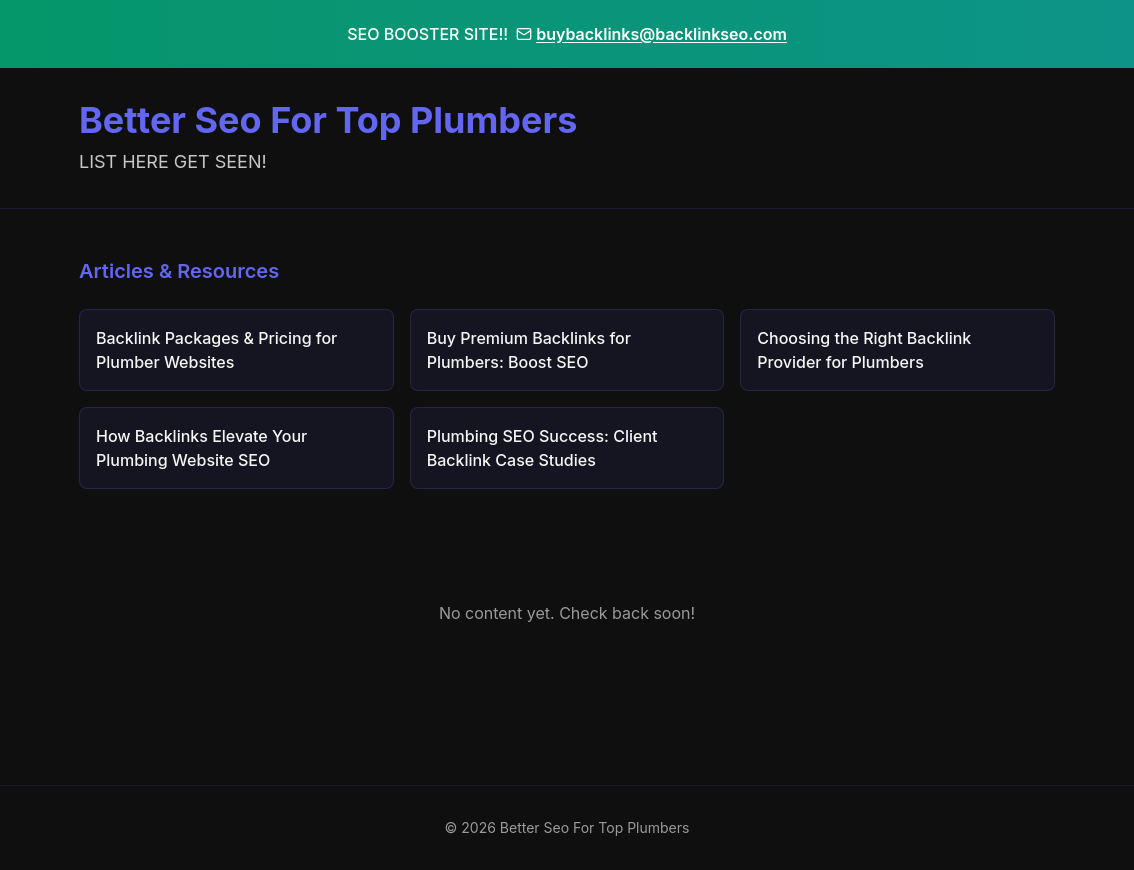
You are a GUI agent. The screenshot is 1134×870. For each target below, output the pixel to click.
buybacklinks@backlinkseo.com (651, 34)
